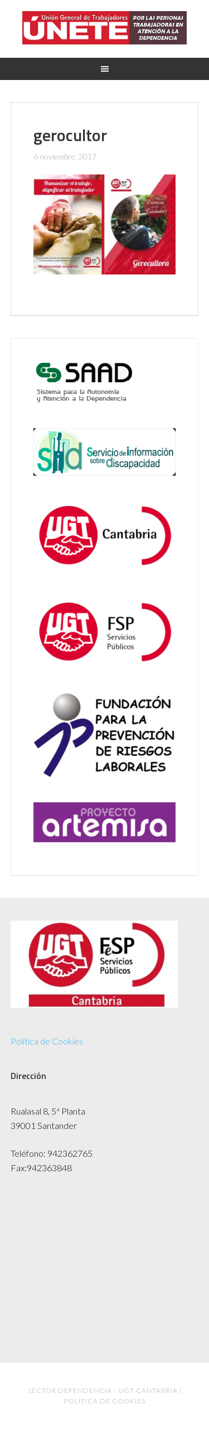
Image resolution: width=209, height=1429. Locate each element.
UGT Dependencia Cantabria (104, 27)
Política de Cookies (47, 1041)
